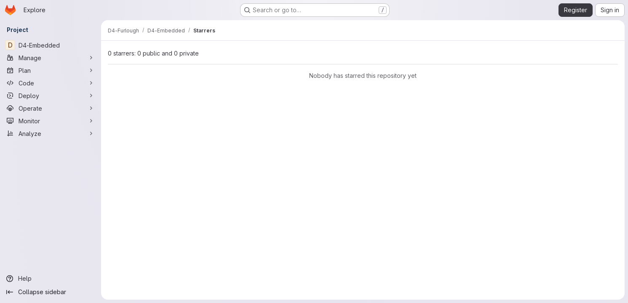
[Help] (50, 278)
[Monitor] (50, 121)
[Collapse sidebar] (50, 292)
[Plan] (50, 70)
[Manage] (50, 58)
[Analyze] (50, 133)
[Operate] (50, 108)
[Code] (50, 83)
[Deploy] (50, 95)
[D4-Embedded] (50, 45)
